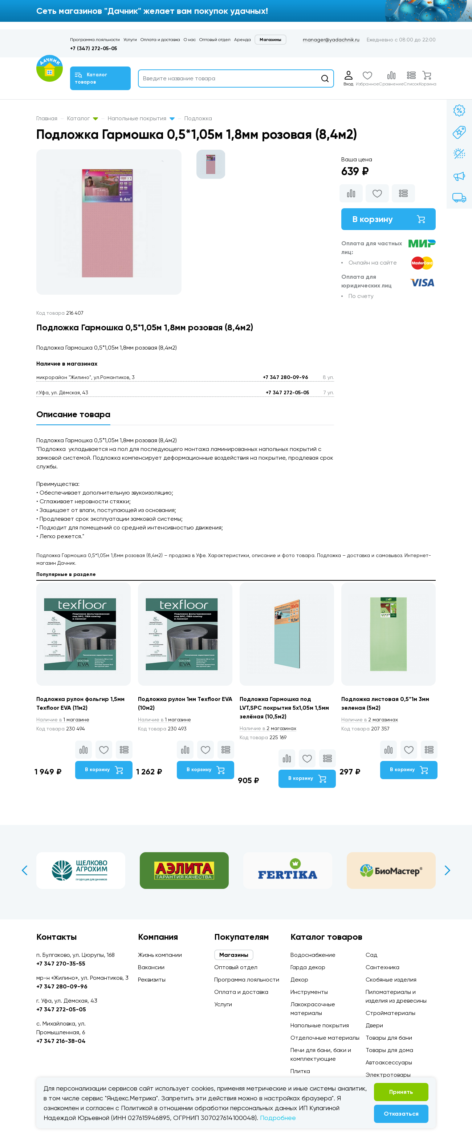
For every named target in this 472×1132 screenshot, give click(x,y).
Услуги (130, 39)
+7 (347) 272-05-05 (93, 48)
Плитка (300, 1071)
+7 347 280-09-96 (285, 377)
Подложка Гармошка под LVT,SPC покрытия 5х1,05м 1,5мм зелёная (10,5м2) (284, 708)
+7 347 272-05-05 (287, 393)
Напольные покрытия (141, 118)
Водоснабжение (312, 954)
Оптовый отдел (215, 39)
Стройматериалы (390, 1013)
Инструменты (309, 991)
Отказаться (401, 1113)
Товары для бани (389, 1037)
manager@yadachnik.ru (331, 40)
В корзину (388, 219)
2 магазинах (268, 728)
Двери (374, 1025)
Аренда (242, 39)
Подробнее (278, 1117)
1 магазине (62, 719)
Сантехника (382, 967)
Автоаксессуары (389, 1062)
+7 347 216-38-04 (61, 1041)
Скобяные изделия (391, 979)
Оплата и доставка (160, 39)
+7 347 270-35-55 (60, 963)
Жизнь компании (160, 954)
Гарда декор (307, 967)
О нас (190, 39)
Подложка (198, 118)
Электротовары (388, 1074)
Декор (299, 979)
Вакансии (151, 967)
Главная (46, 118)
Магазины (270, 39)
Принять (401, 1091)
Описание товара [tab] (73, 414)
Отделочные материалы (324, 1037)
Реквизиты (152, 979)
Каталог (82, 118)
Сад (371, 954)
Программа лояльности (95, 39)
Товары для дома (389, 1050)
